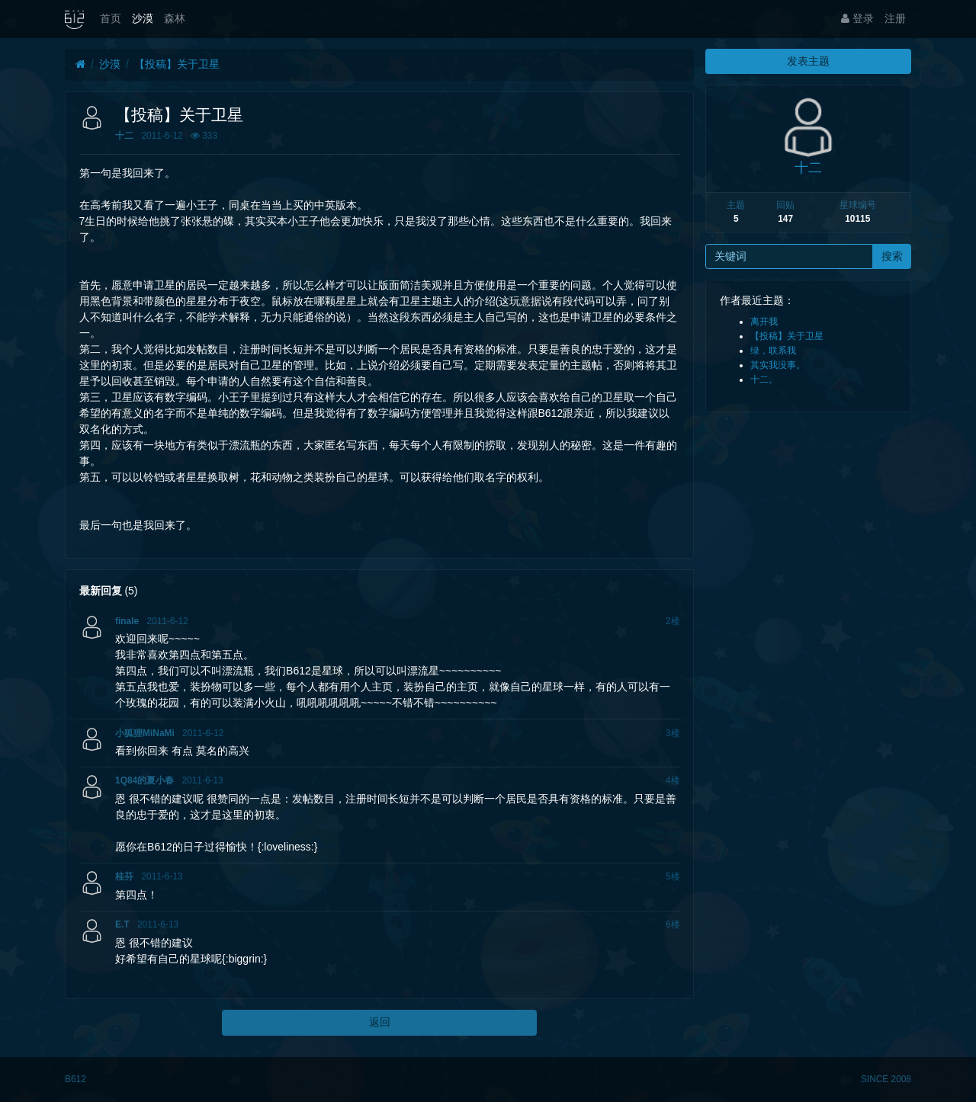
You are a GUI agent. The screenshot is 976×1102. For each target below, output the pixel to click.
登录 (857, 18)
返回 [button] (379, 1022)
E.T (122, 924)
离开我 (764, 321)
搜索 (892, 256)
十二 (124, 135)
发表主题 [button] (808, 61)
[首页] (80, 64)
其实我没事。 (777, 365)
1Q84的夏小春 (144, 780)
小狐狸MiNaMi (145, 733)
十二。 (764, 379)
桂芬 (124, 876)
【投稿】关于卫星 (177, 64)
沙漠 (142, 18)
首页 (110, 18)
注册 (895, 18)
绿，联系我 (773, 350)
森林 (174, 18)
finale (127, 621)
